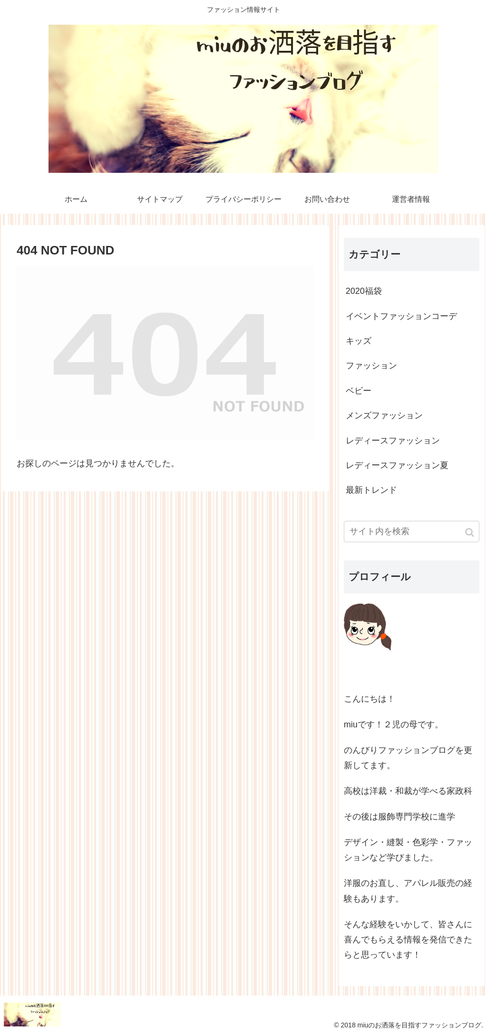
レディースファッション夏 (397, 465)
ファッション (371, 365)
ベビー (358, 390)
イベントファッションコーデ (401, 316)
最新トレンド (371, 490)
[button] (470, 532)
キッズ (358, 341)
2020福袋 (364, 291)
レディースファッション (393, 440)
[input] (411, 531)
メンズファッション (384, 415)
